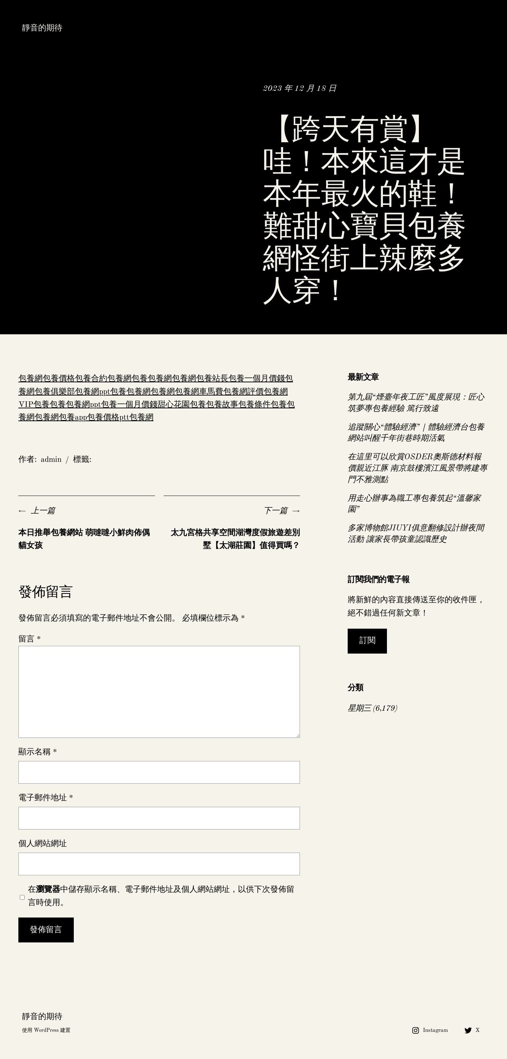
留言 (29, 639)
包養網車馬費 (199, 392)
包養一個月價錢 (256, 379)
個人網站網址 (42, 844)
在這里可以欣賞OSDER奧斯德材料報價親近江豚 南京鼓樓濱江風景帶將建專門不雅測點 (417, 468)
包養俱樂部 (55, 392)
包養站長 (212, 379)
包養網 (30, 379)
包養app (73, 417)
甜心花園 (173, 405)
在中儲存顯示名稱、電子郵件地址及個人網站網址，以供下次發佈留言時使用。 (161, 896)
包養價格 (59, 379)
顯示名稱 (37, 752)
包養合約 (91, 379)
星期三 (359, 709)
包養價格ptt (108, 417)
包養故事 (222, 405)
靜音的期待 (42, 28)
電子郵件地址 (45, 798)
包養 (139, 379)
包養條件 (254, 405)
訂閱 (367, 641)
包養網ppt (92, 392)
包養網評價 (243, 392)
